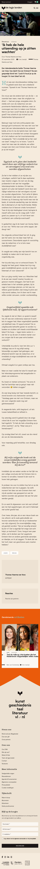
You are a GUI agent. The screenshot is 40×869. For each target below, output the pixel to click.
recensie (24, 652)
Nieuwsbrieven (6, 776)
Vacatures (5, 763)
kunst (20, 701)
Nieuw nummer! (6, 2)
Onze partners (6, 739)
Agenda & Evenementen (9, 779)
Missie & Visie (6, 755)
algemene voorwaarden (20, 838)
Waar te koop (6, 797)
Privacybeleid (6, 785)
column (14, 41)
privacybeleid (32, 838)
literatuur (20, 713)
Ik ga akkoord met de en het (20, 838)
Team (8, 758)
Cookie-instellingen (8, 788)
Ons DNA (5, 749)
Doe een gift (5, 737)
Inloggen (29, 2)
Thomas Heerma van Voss (13, 57)
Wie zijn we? (6, 752)
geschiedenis (20, 705)
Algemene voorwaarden (9, 782)
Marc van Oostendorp (22, 665)
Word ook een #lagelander (10, 734)
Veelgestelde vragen (8, 773)
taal (20, 709)
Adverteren (5, 803)
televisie (14, 553)
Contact (4, 761)
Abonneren (5, 800)
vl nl (20, 716)
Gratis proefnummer (8, 806)
